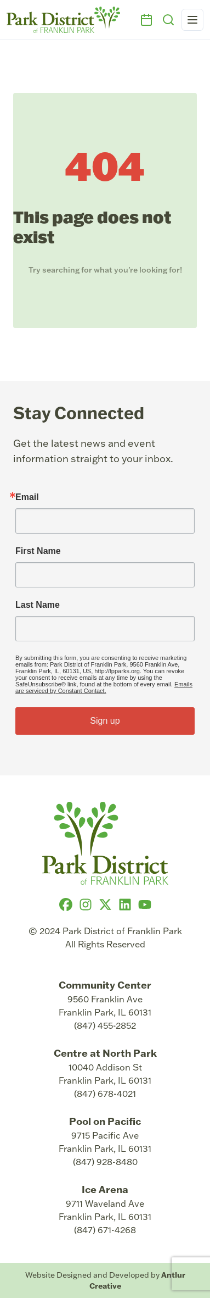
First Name (38, 551)
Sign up (105, 720)
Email (27, 497)
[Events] (146, 20)
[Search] (168, 20)
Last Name (37, 605)
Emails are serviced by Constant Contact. (103, 687)
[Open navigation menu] (192, 20)
